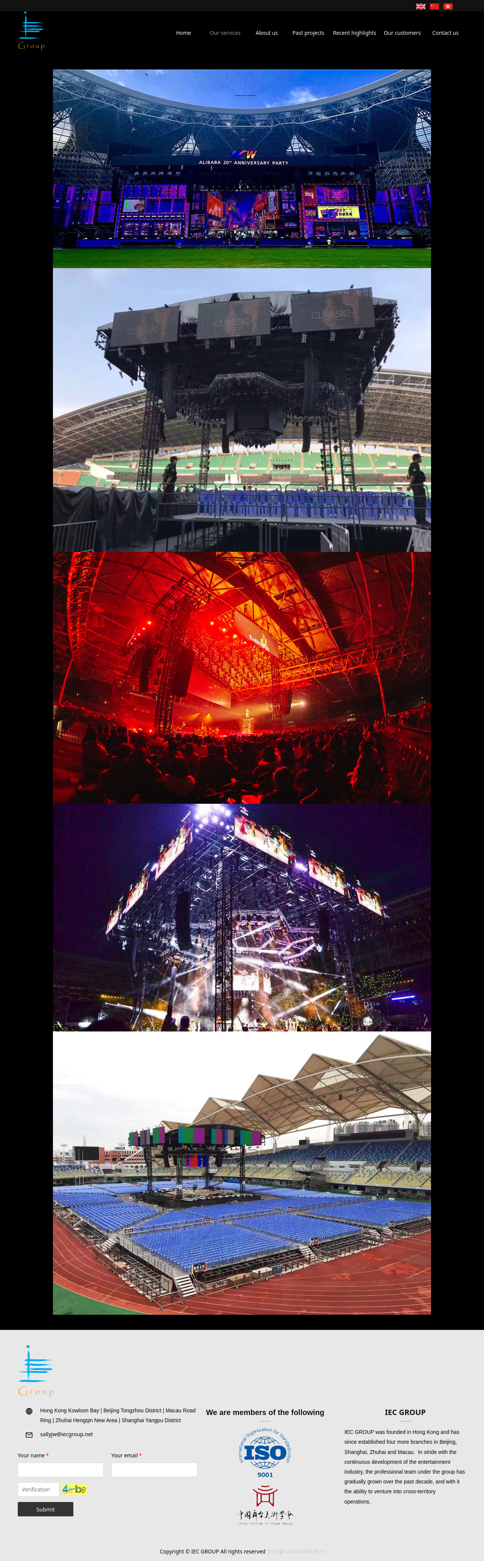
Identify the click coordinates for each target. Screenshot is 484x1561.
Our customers (402, 32)
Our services (225, 32)
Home (183, 32)
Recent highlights (354, 32)
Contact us (445, 32)
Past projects (308, 32)
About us (267, 32)
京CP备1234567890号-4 (295, 1551)
